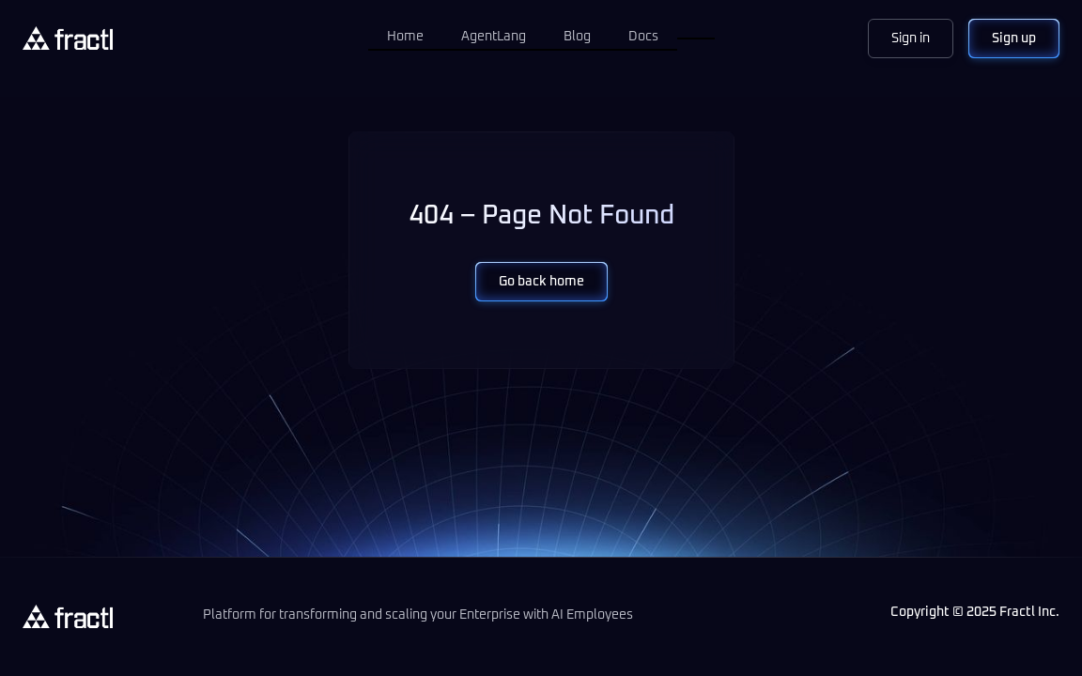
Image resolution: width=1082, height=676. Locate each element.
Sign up (1014, 38)
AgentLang (493, 36)
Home (405, 36)
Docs (643, 36)
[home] (68, 38)
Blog (577, 36)
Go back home (541, 281)
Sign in (910, 38)
